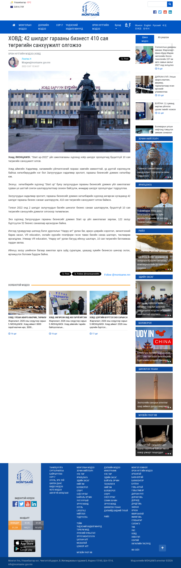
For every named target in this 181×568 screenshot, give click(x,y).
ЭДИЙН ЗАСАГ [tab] (146, 276)
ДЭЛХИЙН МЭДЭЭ (43, 27)
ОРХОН (135, 510)
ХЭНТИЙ (135, 540)
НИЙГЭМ (80, 484)
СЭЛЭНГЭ (136, 523)
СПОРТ (80, 490)
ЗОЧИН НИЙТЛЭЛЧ (85, 470)
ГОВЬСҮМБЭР (138, 490)
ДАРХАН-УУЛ (137, 494)
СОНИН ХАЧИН (110, 500)
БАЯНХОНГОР (138, 480)
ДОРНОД (135, 500)
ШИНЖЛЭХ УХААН (112, 507)
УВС (133, 530)
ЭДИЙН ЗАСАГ (83, 480)
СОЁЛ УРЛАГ (82, 494)
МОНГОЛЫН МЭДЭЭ (25, 27)
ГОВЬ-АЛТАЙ (137, 487)
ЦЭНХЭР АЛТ (82, 546)
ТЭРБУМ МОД (83, 529)
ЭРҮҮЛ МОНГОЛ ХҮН (86, 536)
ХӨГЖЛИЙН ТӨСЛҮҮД (141, 543)
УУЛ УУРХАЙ (82, 500)
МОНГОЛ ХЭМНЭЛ (139, 467)
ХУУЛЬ (80, 507)
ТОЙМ (79, 523)
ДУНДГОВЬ (137, 503)
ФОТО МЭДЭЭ (55, 490)
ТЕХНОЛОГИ (109, 484)
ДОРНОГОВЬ (137, 497)
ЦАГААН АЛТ (82, 539)
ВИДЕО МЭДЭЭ (56, 486)
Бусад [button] (118, 25)
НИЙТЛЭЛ (81, 514)
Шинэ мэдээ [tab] (145, 39)
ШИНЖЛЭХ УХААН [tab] (148, 369)
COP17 (59, 25)
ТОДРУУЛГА (82, 517)
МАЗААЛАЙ (82, 543)
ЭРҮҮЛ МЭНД (83, 504)
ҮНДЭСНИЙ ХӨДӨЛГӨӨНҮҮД (74, 27)
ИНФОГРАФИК (110, 470)
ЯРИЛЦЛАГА (82, 477)
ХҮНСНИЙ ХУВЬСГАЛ (86, 533)
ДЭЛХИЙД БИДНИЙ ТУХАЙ (116, 510)
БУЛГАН (135, 484)
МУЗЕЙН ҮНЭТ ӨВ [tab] (148, 415)
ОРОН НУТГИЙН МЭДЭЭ (100, 27)
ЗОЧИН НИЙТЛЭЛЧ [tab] (148, 138)
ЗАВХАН (135, 507)
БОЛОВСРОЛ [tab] (145, 323)
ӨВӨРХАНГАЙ (138, 514)
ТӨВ (133, 527)
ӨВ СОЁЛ (135, 550)
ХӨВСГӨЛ (136, 537)
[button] (11, 303)
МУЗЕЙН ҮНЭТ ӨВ (84, 552)
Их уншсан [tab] (163, 37)
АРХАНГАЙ (136, 474)
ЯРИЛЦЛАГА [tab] (145, 184)
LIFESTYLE (81, 510)
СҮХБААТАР (137, 520)
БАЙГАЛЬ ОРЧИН (84, 497)
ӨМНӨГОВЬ (137, 517)
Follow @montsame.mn (117, 274)
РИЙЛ (106, 516)
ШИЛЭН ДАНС (55, 483)
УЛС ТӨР (80, 474)
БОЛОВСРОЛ (82, 487)
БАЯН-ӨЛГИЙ (137, 477)
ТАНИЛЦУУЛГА (56, 467)
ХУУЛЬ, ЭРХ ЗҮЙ (56, 480)
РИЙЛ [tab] (142, 230)
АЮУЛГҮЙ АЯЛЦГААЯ (58, 493)
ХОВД (134, 533)
